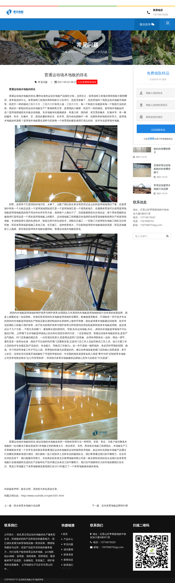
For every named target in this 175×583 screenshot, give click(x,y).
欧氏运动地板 (88, 51)
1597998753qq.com (112, 547)
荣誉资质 (67, 554)
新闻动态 (67, 559)
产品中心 (67, 539)
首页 (65, 534)
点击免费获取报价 (87, 82)
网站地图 (66, 568)
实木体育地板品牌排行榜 (115, 505)
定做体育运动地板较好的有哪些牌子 (162, 169)
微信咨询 (148, 26)
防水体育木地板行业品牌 (27, 505)
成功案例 (67, 549)
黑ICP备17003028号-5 (54, 579)
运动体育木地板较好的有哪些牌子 (162, 149)
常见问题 (102, 51)
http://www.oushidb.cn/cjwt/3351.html (42, 495)
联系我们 (10, 525)
